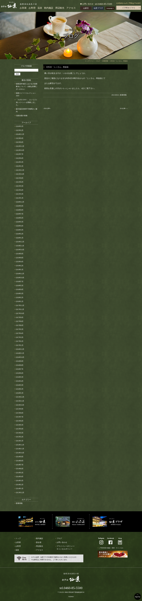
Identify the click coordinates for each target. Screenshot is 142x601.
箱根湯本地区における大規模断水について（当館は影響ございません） (26, 86)
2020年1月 (19, 238)
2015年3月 (19, 433)
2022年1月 (19, 166)
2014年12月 (20, 445)
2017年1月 (19, 345)
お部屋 (23, 8)
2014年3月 (19, 480)
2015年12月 (20, 397)
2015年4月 (19, 429)
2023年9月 (19, 138)
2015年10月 (20, 405)
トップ (18, 538)
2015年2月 (19, 437)
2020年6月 (19, 218)
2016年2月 (19, 389)
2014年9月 (19, 457)
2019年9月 (19, 254)
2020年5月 (19, 222)
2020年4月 (19, 226)
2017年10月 (20, 313)
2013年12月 (20, 492)
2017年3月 (19, 337)
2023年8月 (19, 142)
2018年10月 (20, 277)
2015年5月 (19, 425)
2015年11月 (20, 401)
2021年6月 (19, 182)
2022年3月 (19, 162)
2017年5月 (19, 329)
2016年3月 (19, 385)
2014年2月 (19, 484)
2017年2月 (19, 341)
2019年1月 (19, 269)
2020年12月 (20, 202)
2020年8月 (19, 210)
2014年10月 (20, 453)
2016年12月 (20, 349)
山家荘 (86, 8)
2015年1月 (19, 441)
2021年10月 (20, 174)
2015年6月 (19, 421)
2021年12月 (20, 170)
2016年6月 (19, 373)
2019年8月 (19, 258)
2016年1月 (19, 393)
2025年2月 (19, 130)
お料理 (32, 8)
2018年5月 (19, 285)
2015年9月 (19, 409)
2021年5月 (19, 186)
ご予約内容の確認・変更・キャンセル (111, 548)
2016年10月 (20, 357)
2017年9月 (19, 317)
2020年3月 (19, 230)
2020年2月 (19, 234)
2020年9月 (19, 206)
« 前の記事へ (47, 108)
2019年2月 (19, 266)
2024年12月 (20, 134)
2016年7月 (19, 369)
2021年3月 (19, 194)
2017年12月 (20, 305)
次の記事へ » (124, 108)
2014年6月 (19, 468)
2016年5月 (19, 377)
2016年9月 (19, 361)
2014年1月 (19, 488)
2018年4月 (19, 289)
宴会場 (38, 542)
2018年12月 (20, 273)
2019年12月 (20, 242)
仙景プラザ (98, 8)
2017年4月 (19, 333)
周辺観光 (59, 8)
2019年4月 (19, 261)
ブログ (59, 538)
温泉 (40, 8)
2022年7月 (19, 154)
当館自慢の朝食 (21, 115)
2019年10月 (20, 250)
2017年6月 (19, 325)
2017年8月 (19, 321)
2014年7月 (19, 465)
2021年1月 (19, 198)
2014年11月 (20, 449)
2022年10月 (20, 150)
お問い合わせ (87, 4)
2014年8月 (19, 461)
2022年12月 (20, 146)
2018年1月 (19, 301)
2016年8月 (19, 365)
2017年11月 (20, 309)
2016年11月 (20, 353)
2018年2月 (19, 297)
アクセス (71, 8)
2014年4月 (19, 476)
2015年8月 (19, 413)
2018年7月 (19, 281)
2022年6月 (19, 158)
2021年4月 (19, 190)
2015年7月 (19, 417)
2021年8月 (19, 178)
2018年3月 (19, 293)
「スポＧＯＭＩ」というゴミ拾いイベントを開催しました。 (26, 102)
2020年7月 (19, 214)
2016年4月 (19, 381)
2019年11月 (20, 246)
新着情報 (123, 95)
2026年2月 (19, 126)
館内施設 (48, 8)
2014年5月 (19, 473)
